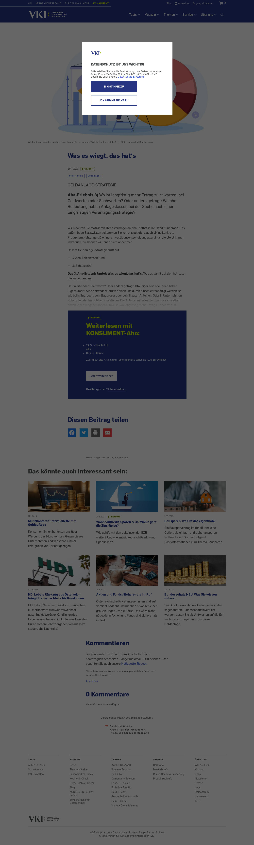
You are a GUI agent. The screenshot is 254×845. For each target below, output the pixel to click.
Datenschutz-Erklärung (131, 76)
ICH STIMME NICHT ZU (114, 100)
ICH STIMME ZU (114, 86)
